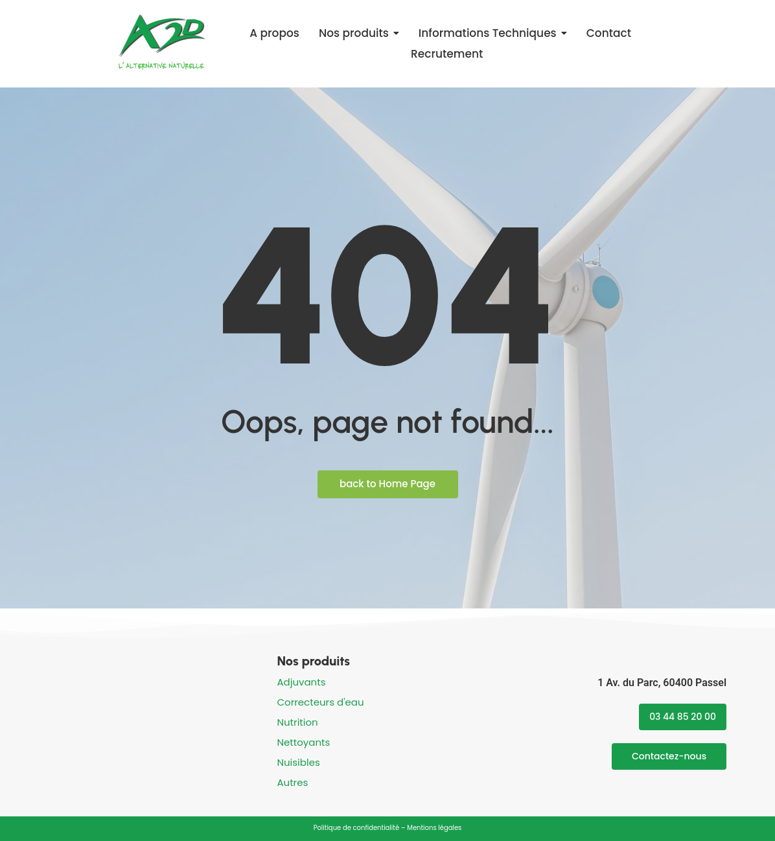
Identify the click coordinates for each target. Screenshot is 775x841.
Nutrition (297, 722)
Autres (292, 782)
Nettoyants (303, 742)
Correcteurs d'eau (320, 702)
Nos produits (313, 661)
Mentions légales (434, 828)
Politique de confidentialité (356, 828)
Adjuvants (301, 682)
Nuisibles (298, 762)
